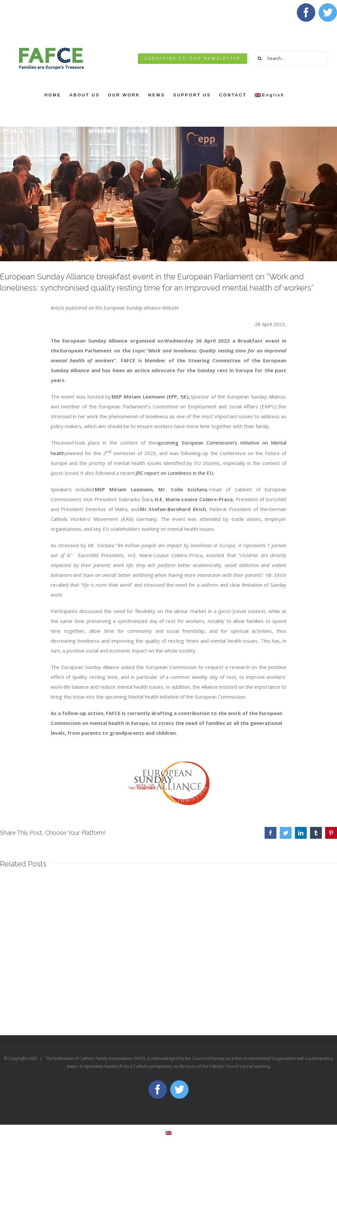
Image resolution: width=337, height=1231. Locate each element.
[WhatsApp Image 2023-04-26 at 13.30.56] (168, 194)
